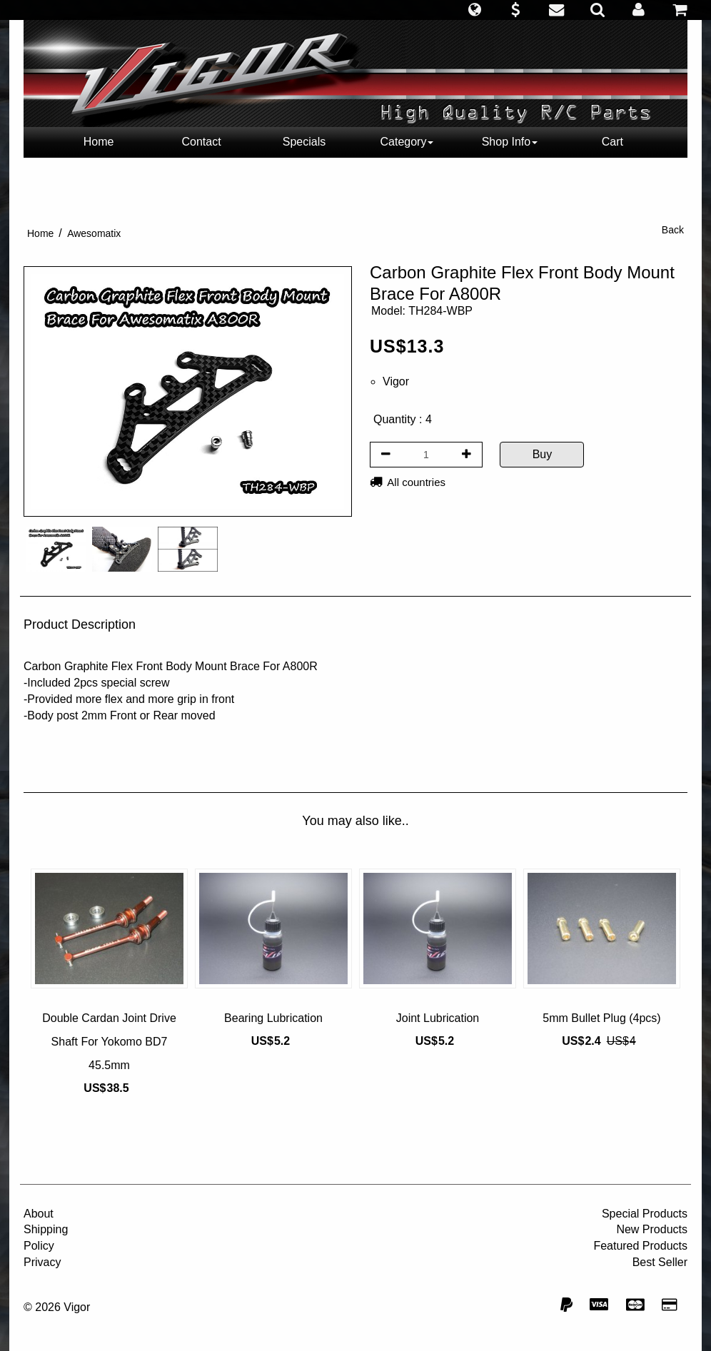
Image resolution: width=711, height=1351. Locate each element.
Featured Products (640, 1246)
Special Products (644, 1214)
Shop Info (510, 142)
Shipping (46, 1229)
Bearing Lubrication (273, 1018)
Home (99, 142)
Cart (612, 142)
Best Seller (659, 1262)
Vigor (396, 381)
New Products (651, 1229)
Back (673, 230)
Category (407, 142)
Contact (201, 142)
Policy (39, 1246)
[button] (474, 10)
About (39, 1214)
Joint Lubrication (438, 1018)
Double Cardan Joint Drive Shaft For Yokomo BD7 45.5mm (109, 1041)
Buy (543, 454)
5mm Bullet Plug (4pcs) (601, 1018)
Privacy (42, 1262)
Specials (304, 142)
